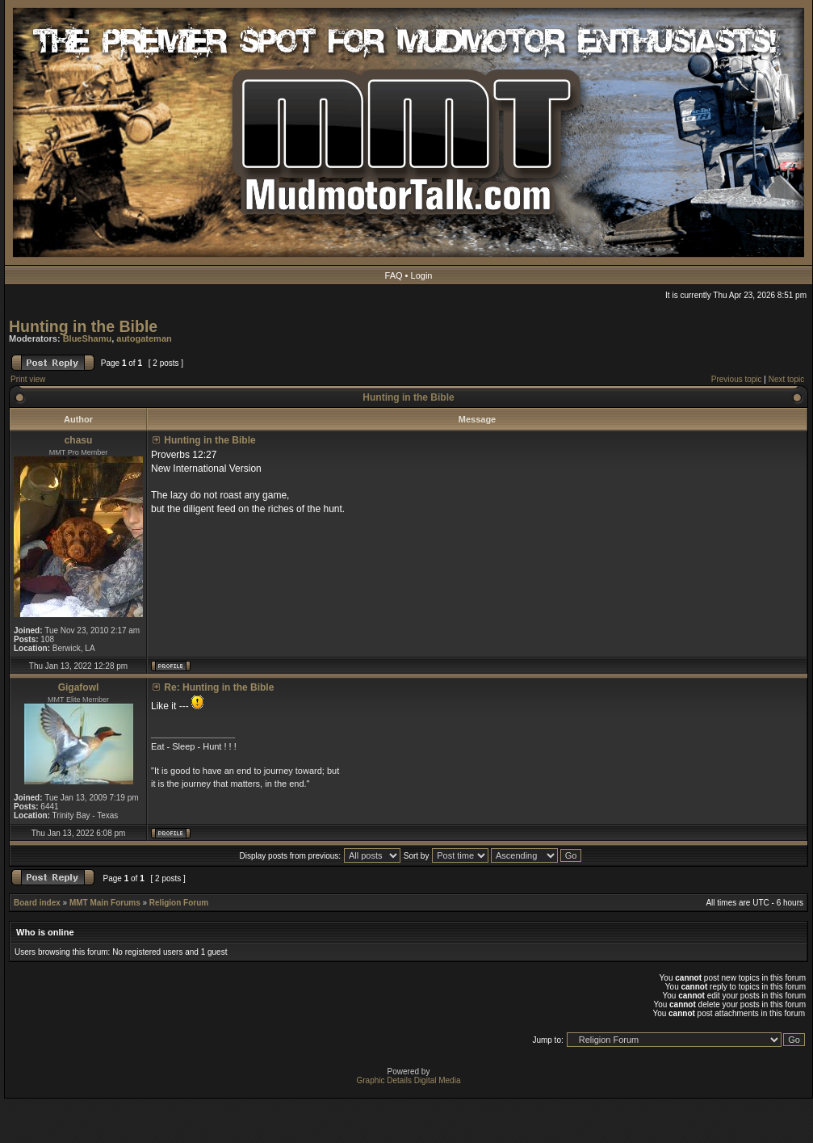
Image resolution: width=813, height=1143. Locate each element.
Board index (37, 902)
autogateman (143, 338)
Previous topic (736, 379)
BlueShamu (87, 338)
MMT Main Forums (104, 902)
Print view (27, 379)
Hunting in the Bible (83, 326)
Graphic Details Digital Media (409, 1080)
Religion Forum (178, 902)
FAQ (394, 275)
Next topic (786, 379)
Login (422, 275)
